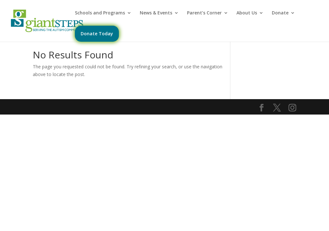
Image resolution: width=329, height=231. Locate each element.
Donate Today (97, 33)
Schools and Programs (100, 13)
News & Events (156, 13)
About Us (246, 13)
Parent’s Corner (204, 13)
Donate (280, 13)
